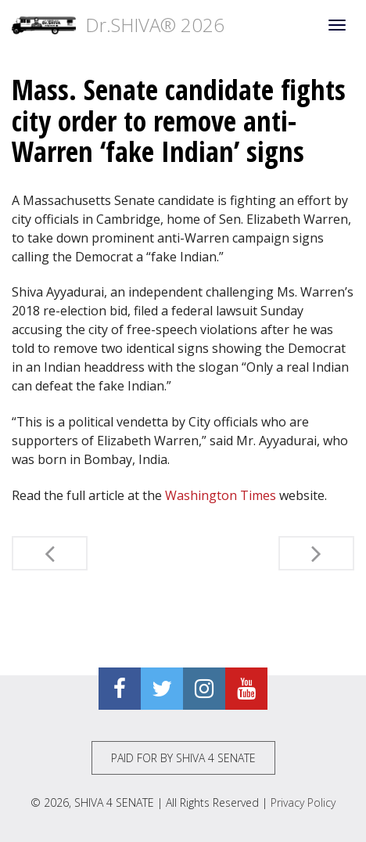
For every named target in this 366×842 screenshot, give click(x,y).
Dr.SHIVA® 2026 (118, 25)
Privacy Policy (303, 802)
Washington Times (220, 495)
